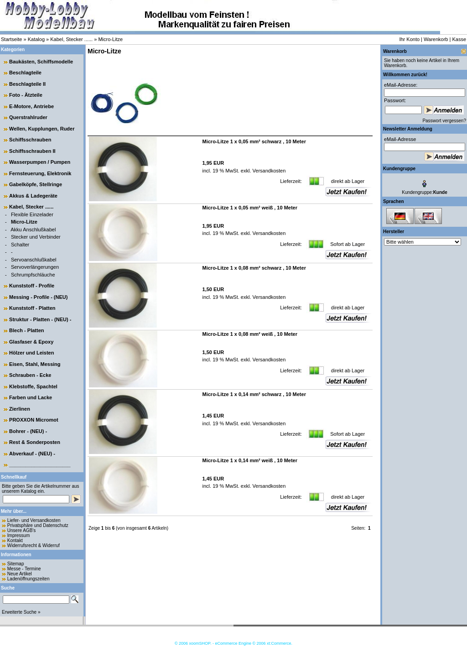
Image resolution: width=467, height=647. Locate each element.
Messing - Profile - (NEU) (38, 297)
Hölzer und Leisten (31, 352)
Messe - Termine (24, 568)
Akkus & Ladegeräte (33, 195)
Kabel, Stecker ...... (71, 39)
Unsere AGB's (21, 530)
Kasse (459, 39)
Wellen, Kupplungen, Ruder (41, 128)
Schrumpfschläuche (33, 274)
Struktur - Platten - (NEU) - (40, 319)
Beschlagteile (25, 72)
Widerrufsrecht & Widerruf (33, 545)
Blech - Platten (26, 330)
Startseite (11, 39)
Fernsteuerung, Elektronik (40, 173)
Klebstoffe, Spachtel (33, 386)
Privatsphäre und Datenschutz (37, 525)
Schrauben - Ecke (30, 375)
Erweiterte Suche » (21, 612)
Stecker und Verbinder (36, 237)
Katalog (36, 39)
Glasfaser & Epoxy (31, 341)
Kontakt (15, 540)
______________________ (40, 464)
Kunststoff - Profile (31, 285)
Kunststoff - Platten (32, 308)
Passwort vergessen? (444, 120)
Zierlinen (19, 409)
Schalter (20, 244)
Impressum (18, 535)
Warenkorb (436, 39)
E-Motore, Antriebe (31, 106)
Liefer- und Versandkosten (34, 520)
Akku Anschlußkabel (33, 229)
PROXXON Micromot (33, 420)
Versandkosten (268, 170)
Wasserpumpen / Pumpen (39, 162)
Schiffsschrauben (30, 139)
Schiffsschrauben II (32, 151)
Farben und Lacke (30, 397)
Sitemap (15, 563)
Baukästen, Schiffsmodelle (41, 61)
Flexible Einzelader (32, 214)
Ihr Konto (409, 39)
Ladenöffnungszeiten (28, 578)
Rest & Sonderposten (34, 442)
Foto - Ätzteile (25, 95)
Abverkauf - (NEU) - (32, 453)
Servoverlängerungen (35, 267)
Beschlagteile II (27, 84)
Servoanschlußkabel (34, 259)
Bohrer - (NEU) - (28, 431)
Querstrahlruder (28, 117)
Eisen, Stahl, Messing (34, 364)
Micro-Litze (110, 39)
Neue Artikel (19, 573)
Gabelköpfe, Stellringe (35, 184)
